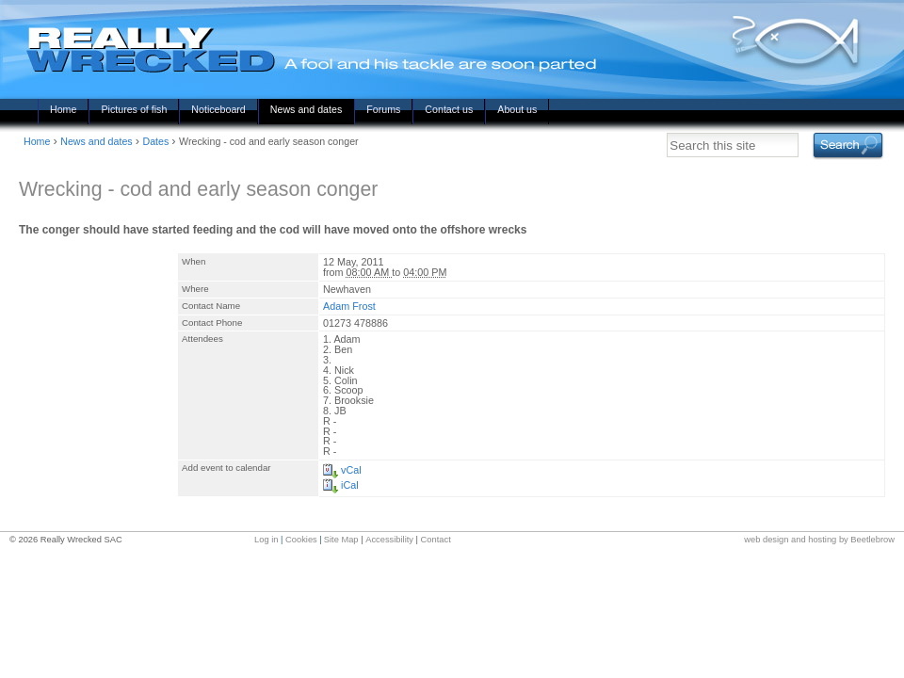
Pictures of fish (134, 109)
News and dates (306, 109)
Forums (383, 109)
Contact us (449, 109)
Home (63, 109)
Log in (266, 539)
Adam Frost (349, 306)
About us (517, 109)
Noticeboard (218, 109)
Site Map (341, 539)
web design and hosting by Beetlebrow (819, 539)
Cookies (301, 539)
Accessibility (389, 539)
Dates (155, 141)
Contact (436, 539)
